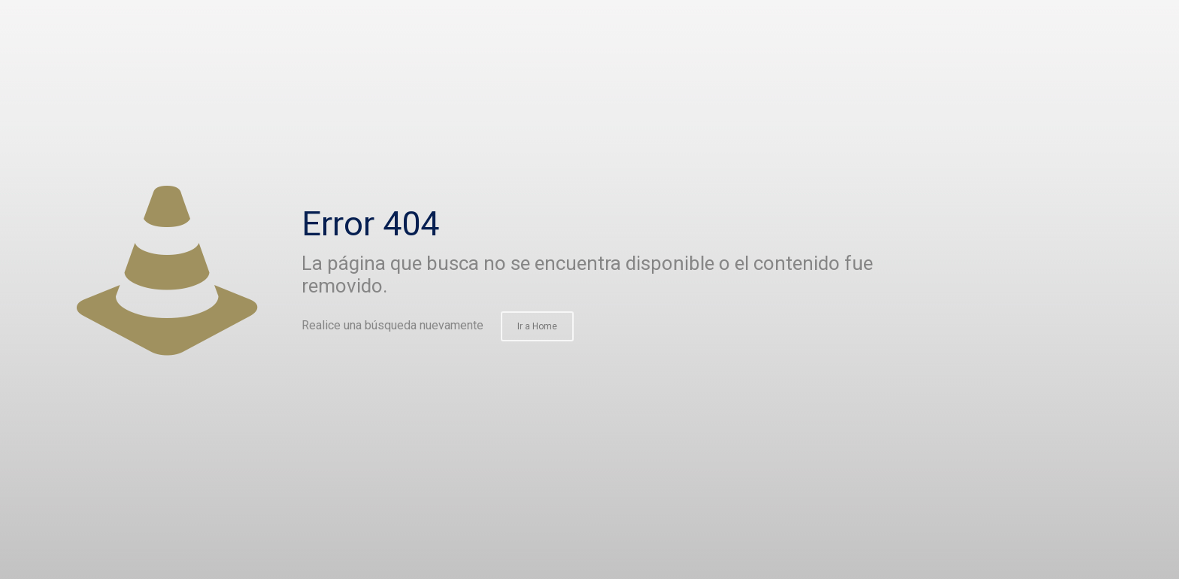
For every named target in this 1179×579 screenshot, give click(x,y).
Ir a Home (537, 326)
